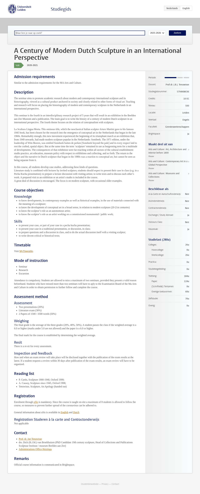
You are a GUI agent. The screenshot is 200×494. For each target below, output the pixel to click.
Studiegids (61, 9)
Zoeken (177, 32)
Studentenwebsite (89, 484)
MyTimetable (26, 251)
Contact (115, 484)
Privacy (105, 484)
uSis (36, 402)
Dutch (76, 412)
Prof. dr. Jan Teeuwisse (30, 439)
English (64, 412)
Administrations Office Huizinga (35, 449)
